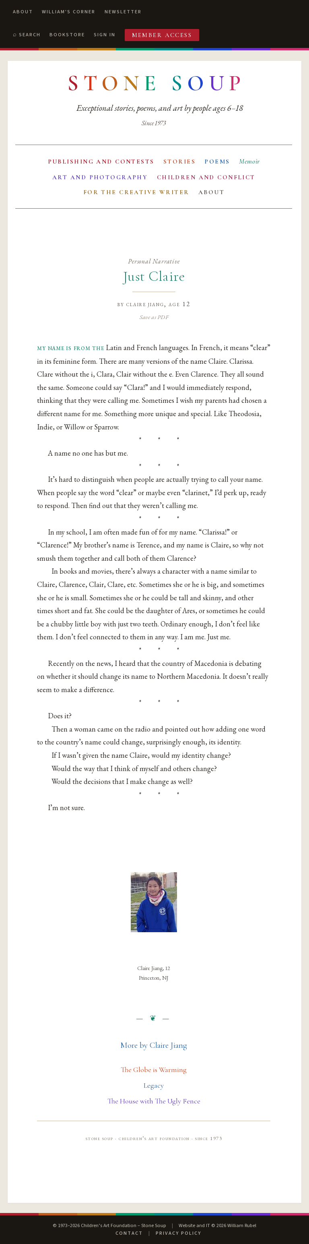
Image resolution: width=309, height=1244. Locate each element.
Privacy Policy (178, 1233)
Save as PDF (154, 317)
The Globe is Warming (154, 1069)
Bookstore (67, 34)
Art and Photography (100, 177)
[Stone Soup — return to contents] (156, 83)
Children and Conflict (206, 177)
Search (30, 34)
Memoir (249, 161)
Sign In (104, 34)
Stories (179, 161)
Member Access (162, 35)
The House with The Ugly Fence (153, 1101)
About (23, 11)
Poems (217, 161)
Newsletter (123, 11)
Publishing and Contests (101, 161)
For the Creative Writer (136, 192)
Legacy (154, 1085)
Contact (129, 1233)
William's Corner (68, 11)
